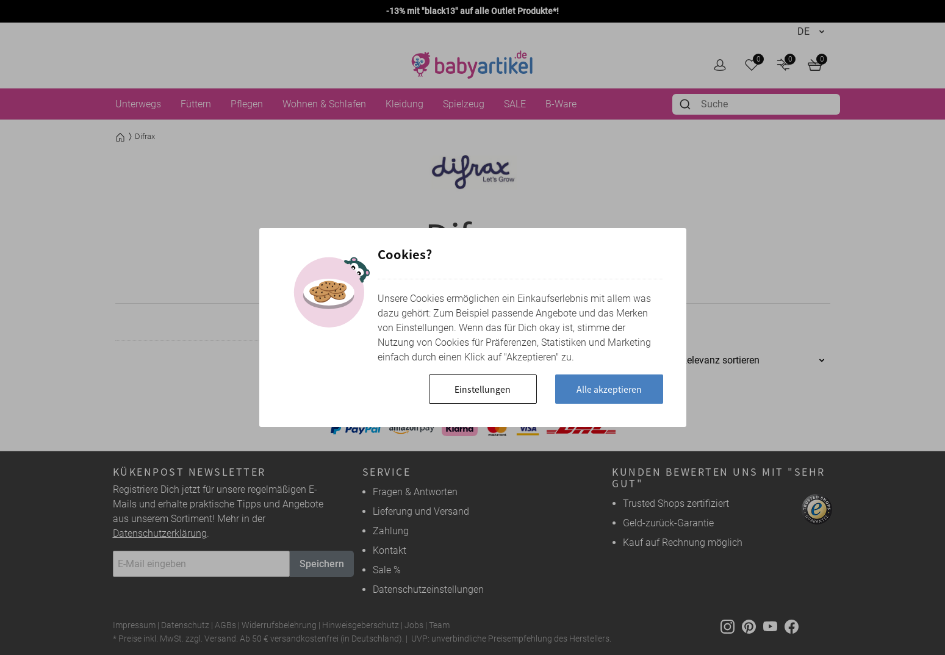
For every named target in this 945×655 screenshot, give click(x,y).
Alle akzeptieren (609, 389)
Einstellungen (483, 389)
